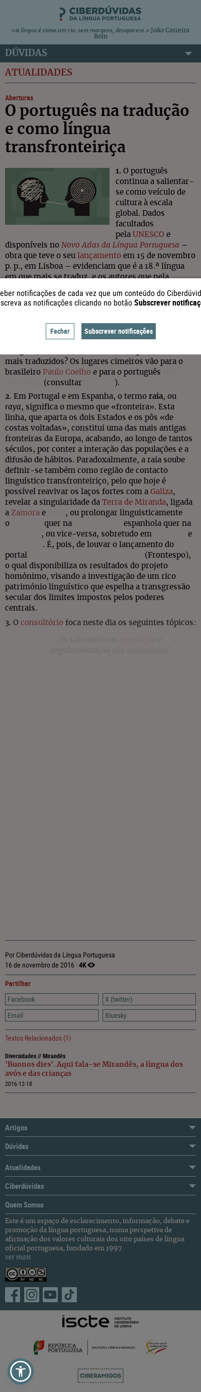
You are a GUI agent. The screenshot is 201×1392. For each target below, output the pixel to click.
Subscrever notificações (118, 331)
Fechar (60, 331)
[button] (20, 1371)
